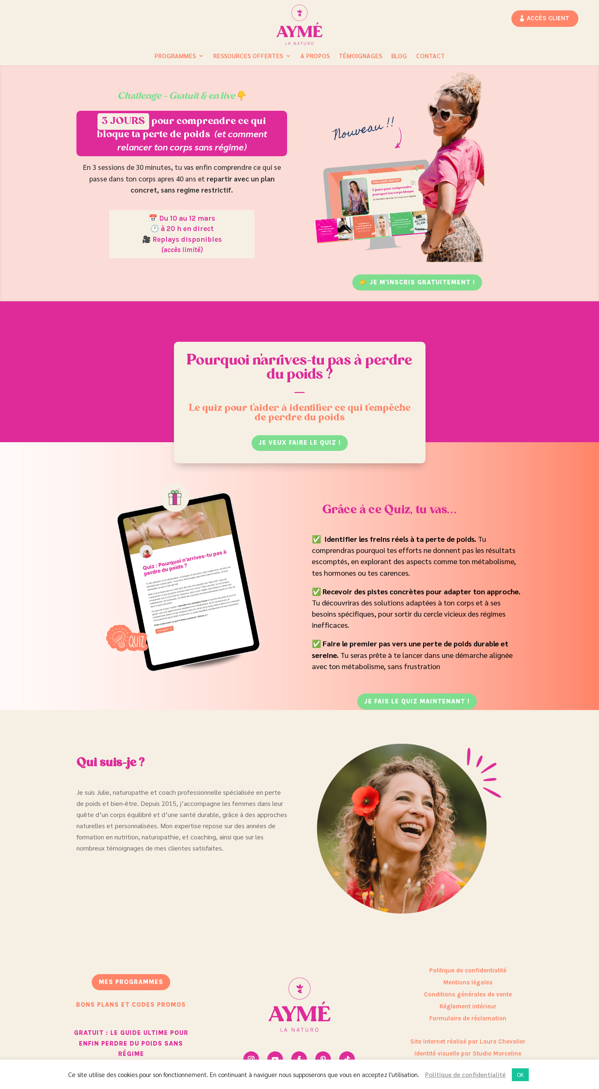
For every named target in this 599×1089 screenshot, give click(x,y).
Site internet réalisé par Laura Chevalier (467, 1041)
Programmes (175, 56)
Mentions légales (467, 982)
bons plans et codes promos (131, 1004)
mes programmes (131, 982)
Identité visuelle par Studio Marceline (467, 1053)
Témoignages (360, 56)
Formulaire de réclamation (467, 1018)
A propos (315, 56)
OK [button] (520, 1074)
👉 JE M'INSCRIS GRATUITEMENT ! (417, 282)
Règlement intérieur (468, 1006)
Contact (430, 56)
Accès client (548, 18)
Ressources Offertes (248, 56)
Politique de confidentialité (467, 970)
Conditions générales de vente (468, 994)
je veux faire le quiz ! (300, 442)
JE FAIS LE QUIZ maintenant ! (417, 701)
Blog (399, 56)
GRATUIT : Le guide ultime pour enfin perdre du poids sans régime (131, 1043)
